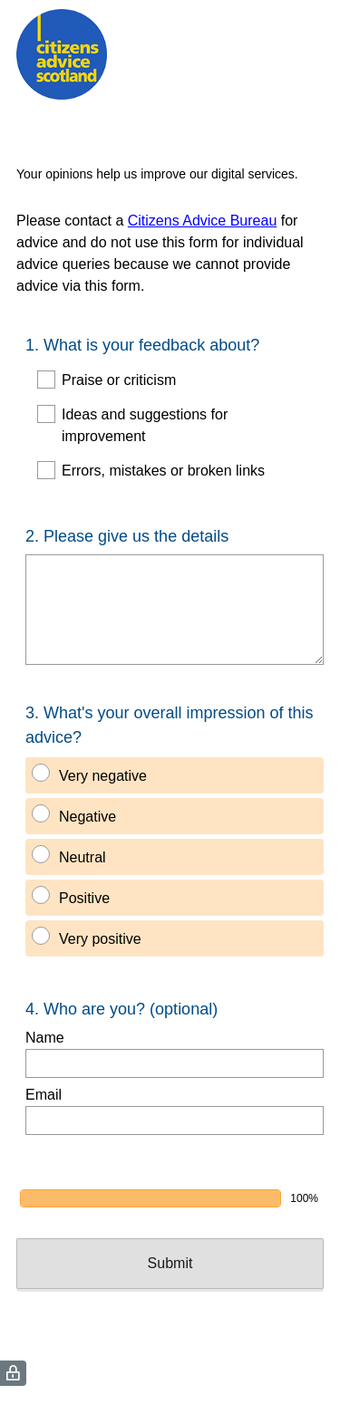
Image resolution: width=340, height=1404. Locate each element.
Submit (170, 1263)
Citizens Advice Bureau (202, 220)
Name (44, 1037)
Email (43, 1094)
